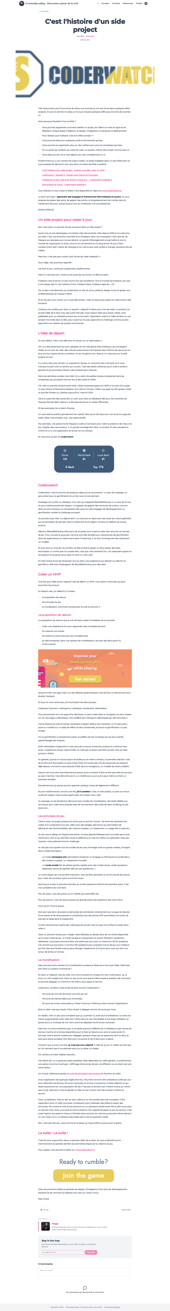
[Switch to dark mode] (149, 3)
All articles (43, 11)
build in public (85, 40)
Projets (139, 3)
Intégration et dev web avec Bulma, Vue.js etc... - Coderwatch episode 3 (77, 180)
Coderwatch (48, 485)
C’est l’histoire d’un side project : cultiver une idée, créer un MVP (73, 170)
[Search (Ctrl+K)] (97, 3)
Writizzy (117, 1307)
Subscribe (91, 1252)
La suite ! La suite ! (53, 1133)
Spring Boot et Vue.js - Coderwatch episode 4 (64, 184)
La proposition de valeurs (54, 614)
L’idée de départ (51, 333)
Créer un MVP (49, 574)
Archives (116, 3)
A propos (105, 3)
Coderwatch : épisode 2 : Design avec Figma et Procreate (70, 175)
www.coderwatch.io (111, 191)
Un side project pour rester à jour (65, 220)
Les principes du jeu (51, 816)
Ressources (128, 3)
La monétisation (49, 959)
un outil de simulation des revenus (84, 1073)
